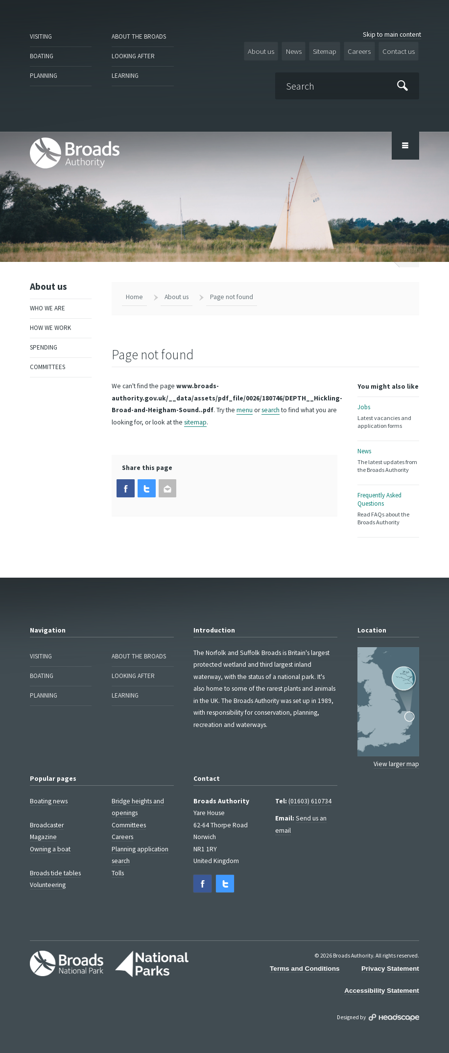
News (301, 50)
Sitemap (331, 50)
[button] (125, 484)
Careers (364, 50)
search (270, 406)
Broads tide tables (55, 864)
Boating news (49, 792)
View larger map (396, 754)
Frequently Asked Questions (388, 500)
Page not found (231, 293)
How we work (49, 320)
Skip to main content (392, 34)
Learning (124, 72)
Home (134, 293)
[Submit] (403, 83)
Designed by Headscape (394, 1005)
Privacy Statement (390, 957)
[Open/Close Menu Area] (405, 142)
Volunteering (48, 875)
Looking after (132, 54)
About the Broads (138, 36)
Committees (47, 356)
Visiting (41, 36)
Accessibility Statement (381, 979)
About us (271, 50)
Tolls (118, 864)
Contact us (400, 50)
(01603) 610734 (309, 792)
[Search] (350, 82)
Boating (41, 54)
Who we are (45, 302)
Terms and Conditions (305, 957)
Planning (43, 72)
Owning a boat (50, 840)
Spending (43, 338)
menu (244, 406)
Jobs (388, 412)
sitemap (195, 418)
